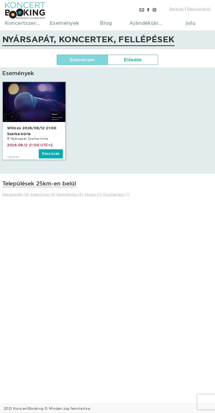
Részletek (51, 153)
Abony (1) (93, 194)
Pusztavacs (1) (116, 194)
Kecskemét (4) (15, 194)
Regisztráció (198, 9)
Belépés (176, 9)
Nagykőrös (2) (70, 194)
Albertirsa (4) (43, 194)
